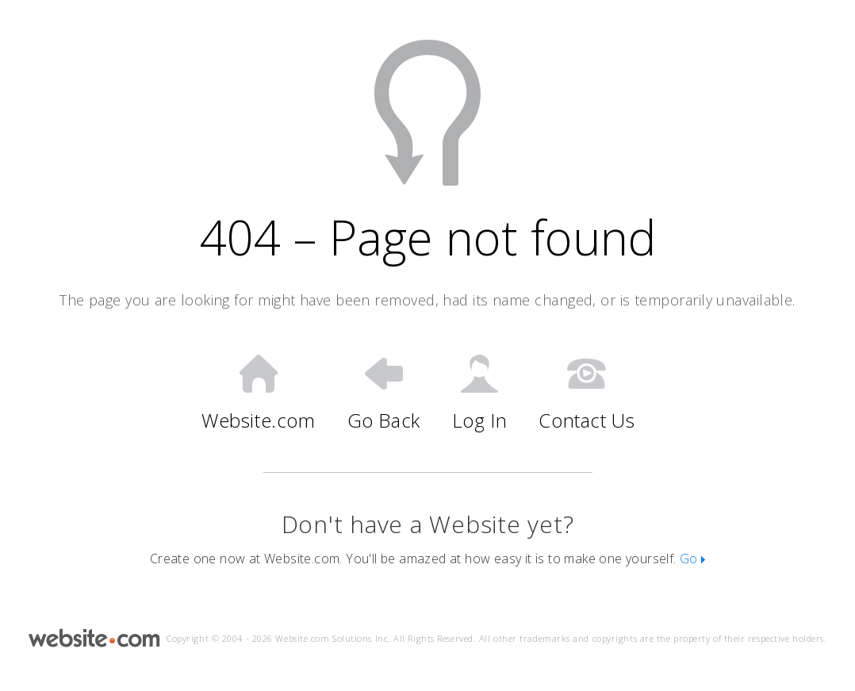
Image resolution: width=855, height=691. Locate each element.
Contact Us (587, 393)
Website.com (258, 393)
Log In (480, 393)
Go (692, 558)
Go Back (383, 393)
